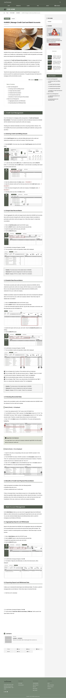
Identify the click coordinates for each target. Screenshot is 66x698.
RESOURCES (35, 681)
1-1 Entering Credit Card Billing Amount (16, 88)
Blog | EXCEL (35, 688)
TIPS (38, 5)
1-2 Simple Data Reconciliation (14, 90)
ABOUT (47, 5)
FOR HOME (7, 18)
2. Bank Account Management (12, 98)
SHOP (9, 5)
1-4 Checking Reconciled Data (14, 94)
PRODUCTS (18, 5)
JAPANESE (57, 5)
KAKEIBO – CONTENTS (17, 638)
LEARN (28, 5)
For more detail (54, 44)
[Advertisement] (23, 662)
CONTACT (49, 688)
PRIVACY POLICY (50, 686)
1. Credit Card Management (12, 86)
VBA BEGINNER (35, 683)
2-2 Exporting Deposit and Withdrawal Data (17, 102)
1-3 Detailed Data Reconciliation (14, 92)
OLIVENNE (50, 681)
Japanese (41, 79)
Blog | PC (34, 686)
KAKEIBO (13, 18)
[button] (54, 54)
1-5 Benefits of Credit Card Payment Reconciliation (18, 96)
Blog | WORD (35, 690)
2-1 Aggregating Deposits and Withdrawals (16, 100)
